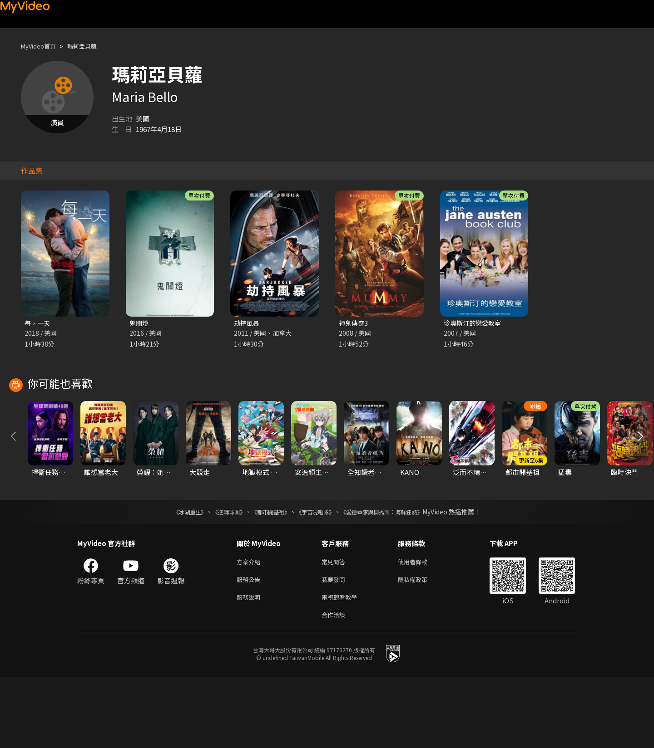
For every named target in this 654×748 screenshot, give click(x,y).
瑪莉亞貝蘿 (91, 46)
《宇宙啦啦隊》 (317, 577)
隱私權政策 (420, 647)
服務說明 (250, 666)
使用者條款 (420, 628)
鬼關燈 (139, 323)
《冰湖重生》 (174, 577)
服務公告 (250, 647)
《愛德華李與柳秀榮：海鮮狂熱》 (393, 577)
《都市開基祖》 (266, 577)
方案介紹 (250, 628)
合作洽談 (335, 685)
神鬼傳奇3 (354, 323)
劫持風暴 (247, 323)
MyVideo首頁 (41, 46)
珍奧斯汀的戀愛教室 (474, 323)
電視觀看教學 (342, 666)
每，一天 (38, 323)
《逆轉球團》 (218, 577)
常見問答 (335, 628)
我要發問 (335, 647)
